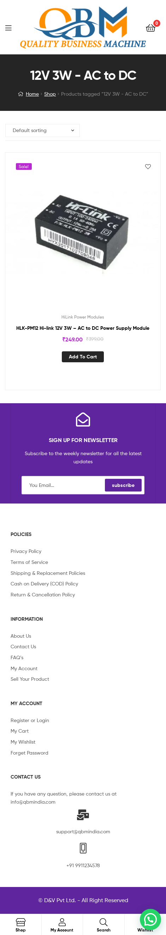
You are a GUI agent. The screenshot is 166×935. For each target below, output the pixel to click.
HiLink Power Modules (82, 317)
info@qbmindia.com (33, 802)
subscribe (123, 485)
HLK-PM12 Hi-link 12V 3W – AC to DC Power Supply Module (82, 328)
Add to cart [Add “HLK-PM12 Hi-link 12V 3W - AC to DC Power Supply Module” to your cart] (83, 356)
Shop (50, 94)
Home (32, 94)
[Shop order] (42, 130)
